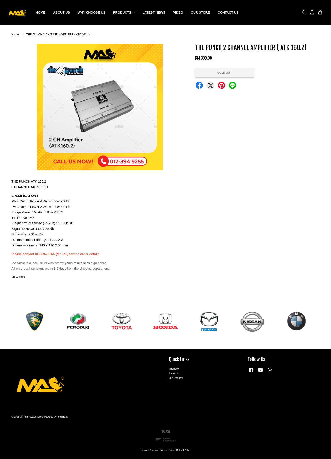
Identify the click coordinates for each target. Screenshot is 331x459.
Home (15, 34)
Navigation (174, 369)
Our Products (176, 378)
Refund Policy (183, 450)
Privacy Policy (167, 450)
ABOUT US (61, 12)
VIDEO (178, 12)
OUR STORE (200, 12)
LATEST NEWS (154, 12)
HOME (40, 12)
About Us (174, 373)
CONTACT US (228, 12)
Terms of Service (149, 450)
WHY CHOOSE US (91, 12)
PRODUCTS (124, 12)
